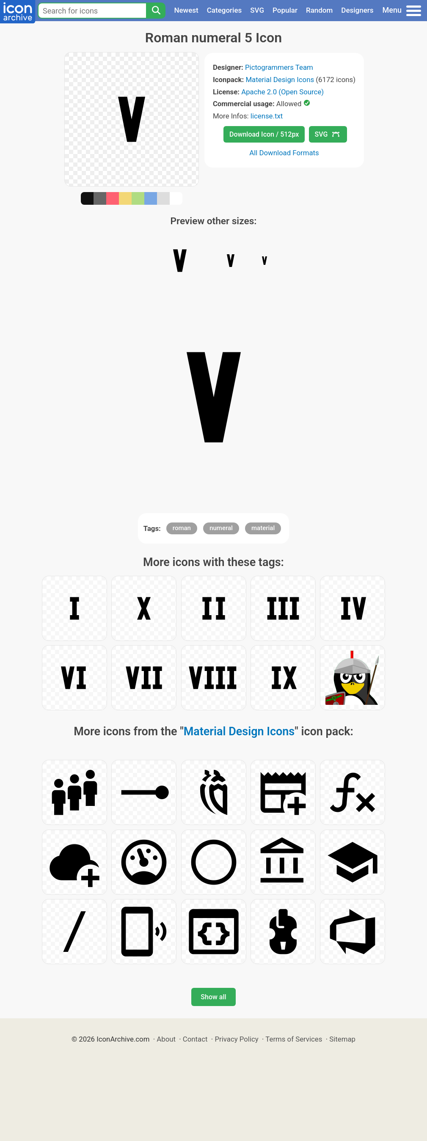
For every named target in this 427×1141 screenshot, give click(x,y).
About (166, 1039)
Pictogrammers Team (279, 67)
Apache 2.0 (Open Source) (282, 92)
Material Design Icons (279, 79)
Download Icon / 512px (264, 134)
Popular (285, 10)
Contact (195, 1039)
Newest (186, 10)
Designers (357, 10)
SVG (257, 10)
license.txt (267, 116)
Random (319, 10)
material (263, 528)
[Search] (155, 11)
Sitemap (342, 1039)
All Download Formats (284, 152)
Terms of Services (293, 1039)
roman (182, 528)
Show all (213, 997)
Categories (224, 10)
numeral (221, 528)
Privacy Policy (236, 1039)
